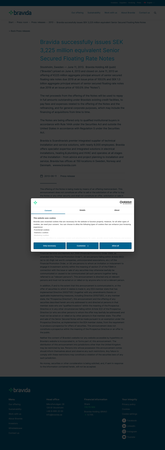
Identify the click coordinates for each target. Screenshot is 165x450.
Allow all (115, 246)
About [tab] (116, 210)
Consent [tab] (48, 210)
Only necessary (49, 246)
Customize (82, 246)
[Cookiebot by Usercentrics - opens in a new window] (121, 202)
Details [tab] (82, 210)
